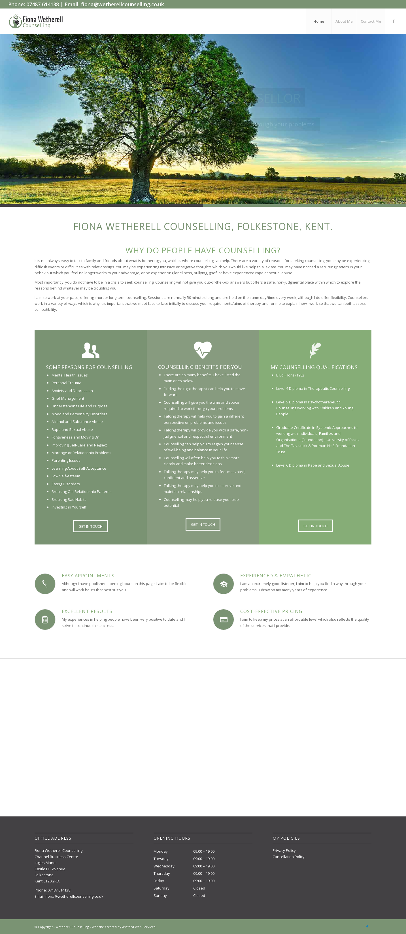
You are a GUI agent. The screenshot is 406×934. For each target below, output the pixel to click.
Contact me (226, 137)
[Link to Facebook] (393, 21)
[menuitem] (318, 21)
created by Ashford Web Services (130, 927)
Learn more (180, 137)
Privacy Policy (284, 850)
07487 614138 (59, 890)
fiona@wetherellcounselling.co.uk (74, 896)
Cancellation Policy (289, 856)
